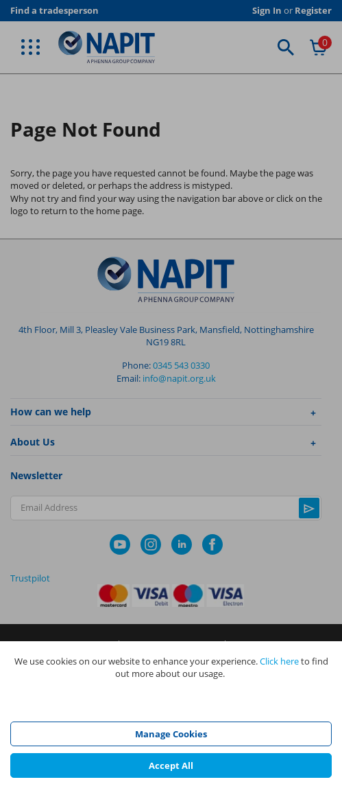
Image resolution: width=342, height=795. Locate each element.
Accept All (171, 765)
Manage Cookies (171, 734)
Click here (279, 661)
